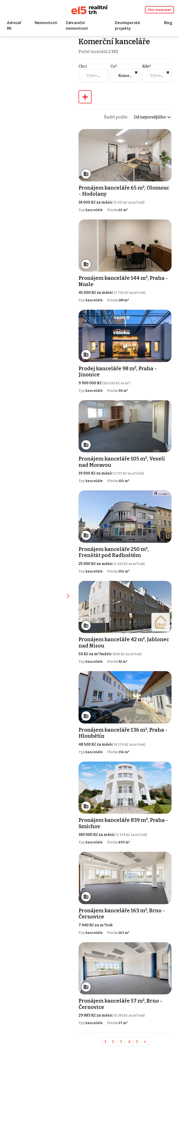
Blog (168, 22)
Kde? (146, 66)
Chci (83, 66)
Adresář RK (14, 25)
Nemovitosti (46, 22)
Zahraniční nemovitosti (77, 25)
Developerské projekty (127, 25)
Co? (114, 66)
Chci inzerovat (159, 9)
